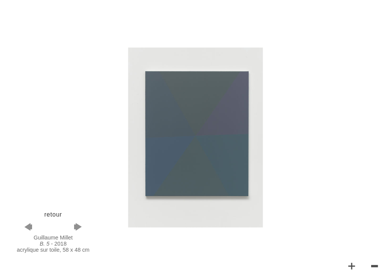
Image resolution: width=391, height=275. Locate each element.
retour (53, 214)
